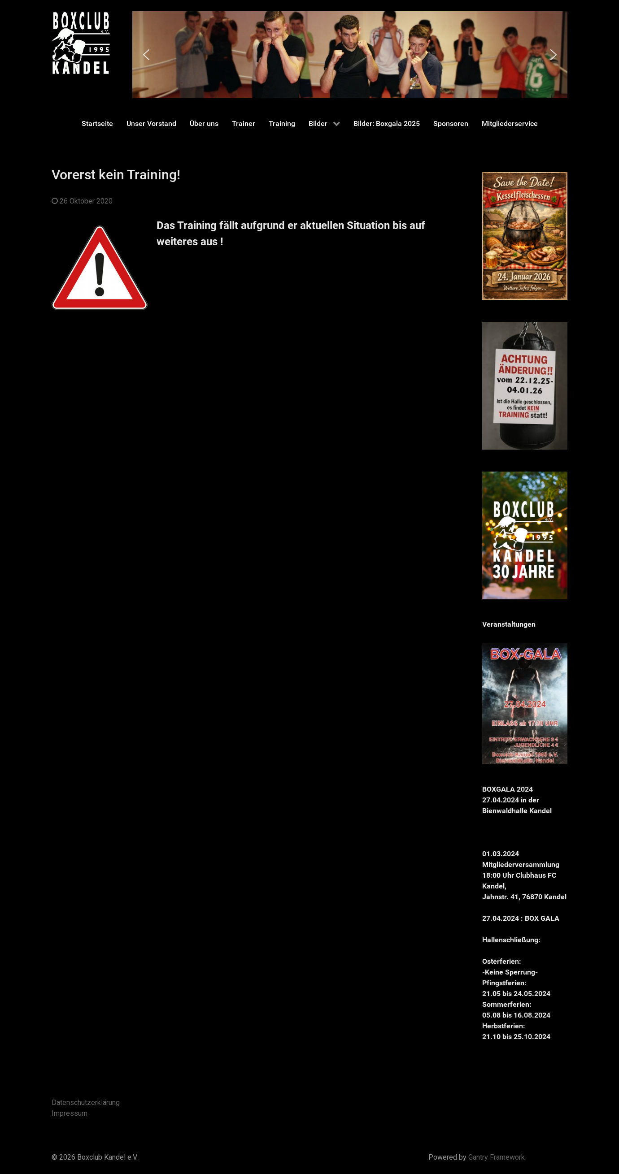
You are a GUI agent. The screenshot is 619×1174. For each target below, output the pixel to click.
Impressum (69, 1113)
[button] (146, 55)
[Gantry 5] (81, 42)
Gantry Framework (496, 1157)
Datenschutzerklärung (86, 1102)
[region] (349, 54)
